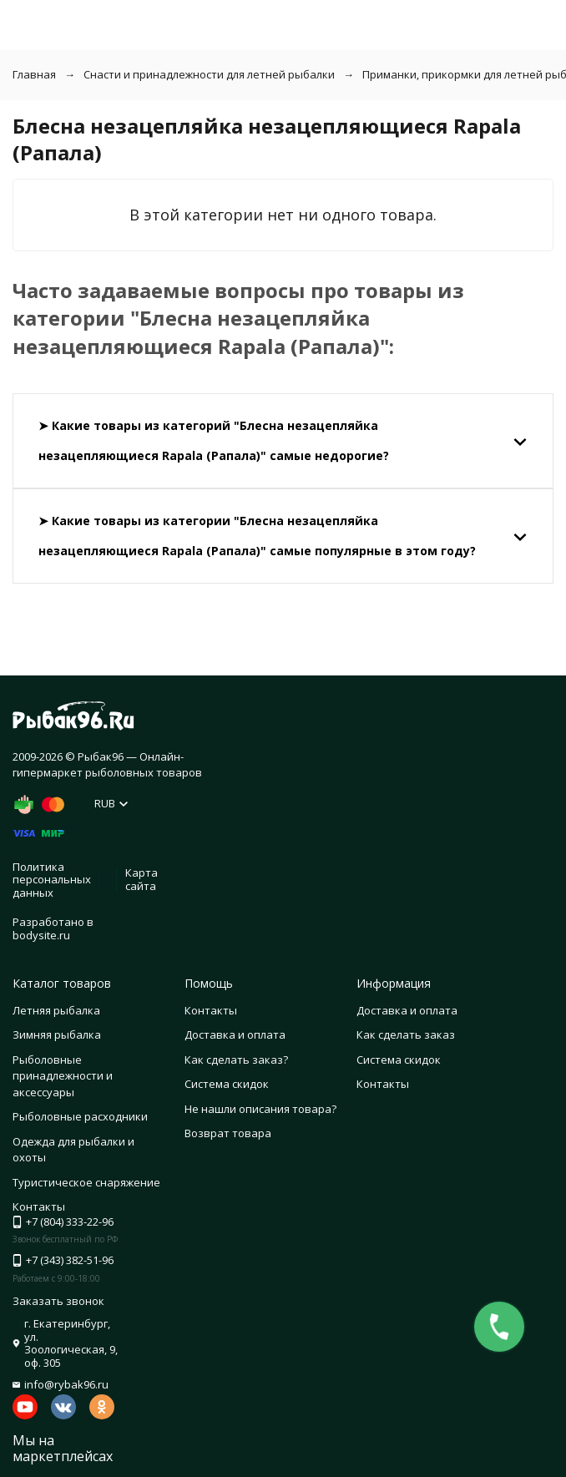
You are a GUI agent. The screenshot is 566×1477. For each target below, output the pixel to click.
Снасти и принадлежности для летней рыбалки (209, 74)
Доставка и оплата (235, 1034)
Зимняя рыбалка (57, 1034)
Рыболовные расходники (80, 1116)
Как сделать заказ (405, 1034)
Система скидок (226, 1083)
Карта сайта (141, 879)
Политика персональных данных (52, 879)
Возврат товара (227, 1133)
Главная (34, 74)
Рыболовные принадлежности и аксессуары (63, 1076)
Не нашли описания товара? (260, 1108)
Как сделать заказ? (236, 1059)
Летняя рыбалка (56, 1010)
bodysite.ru (41, 935)
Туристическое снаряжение (86, 1182)
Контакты (210, 1010)
